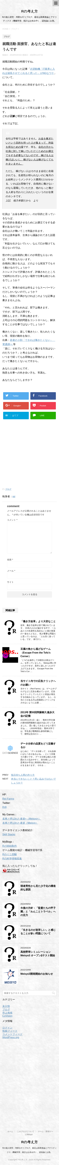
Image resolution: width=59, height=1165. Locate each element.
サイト (10, 582)
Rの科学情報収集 (12, 858)
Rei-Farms (8, 798)
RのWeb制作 (9, 846)
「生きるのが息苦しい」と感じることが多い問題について (38, 932)
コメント (12, 520)
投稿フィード (9, 1031)
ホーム (10, 1131)
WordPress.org (10, 1037)
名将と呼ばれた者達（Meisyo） (20, 823)
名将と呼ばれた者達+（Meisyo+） (21, 818)
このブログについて (25, 1131)
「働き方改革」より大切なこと (38, 621)
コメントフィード (12, 1034)
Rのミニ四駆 (9, 854)
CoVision (7, 1016)
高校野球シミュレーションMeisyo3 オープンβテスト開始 (37, 954)
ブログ (8, 489)
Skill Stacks (8, 834)
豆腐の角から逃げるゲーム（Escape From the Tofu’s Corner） (35, 653)
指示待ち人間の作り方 (23, 775)
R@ (4, 807)
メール (11, 571)
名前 (10, 559)
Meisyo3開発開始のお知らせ (36, 973)
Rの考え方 (29, 11)
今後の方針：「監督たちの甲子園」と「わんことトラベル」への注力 (38, 912)
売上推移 (7, 1012)
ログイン (7, 1027)
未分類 (6, 1006)
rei (13, 496)
